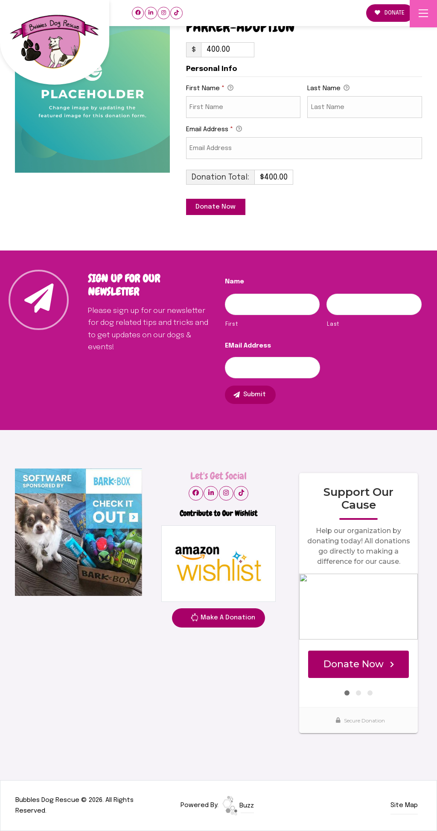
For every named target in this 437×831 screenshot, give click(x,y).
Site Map (404, 805)
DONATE (390, 13)
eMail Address (248, 345)
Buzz (238, 805)
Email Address (214, 130)
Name (234, 281)
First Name (209, 89)
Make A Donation (222, 619)
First (231, 324)
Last (333, 324)
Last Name (328, 89)
